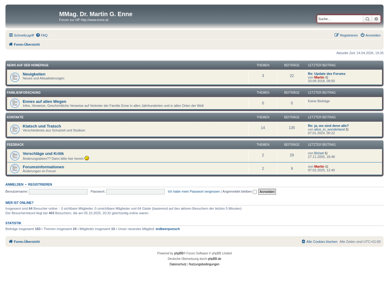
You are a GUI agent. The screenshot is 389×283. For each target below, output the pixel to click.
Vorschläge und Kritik (43, 153)
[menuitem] (42, 35)
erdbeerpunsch (168, 229)
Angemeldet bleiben (239, 191)
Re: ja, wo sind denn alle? (328, 126)
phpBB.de (214, 258)
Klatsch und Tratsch (42, 126)
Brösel (319, 153)
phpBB (178, 253)
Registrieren (40, 184)
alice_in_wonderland (329, 129)
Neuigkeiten (34, 74)
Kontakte (15, 117)
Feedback (15, 144)
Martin (319, 77)
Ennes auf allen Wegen (44, 101)
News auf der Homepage (28, 65)
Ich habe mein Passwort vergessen (194, 191)
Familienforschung (24, 92)
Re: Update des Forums (326, 73)
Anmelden (14, 184)
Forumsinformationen (43, 167)
